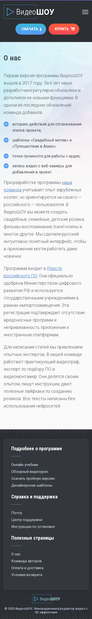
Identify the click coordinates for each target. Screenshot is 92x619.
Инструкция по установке (33, 526)
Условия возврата (26, 575)
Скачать (30, 29)
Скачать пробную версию (33, 478)
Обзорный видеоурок (29, 471)
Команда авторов (26, 561)
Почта (16, 513)
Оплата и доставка (27, 568)
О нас (16, 554)
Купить (62, 29)
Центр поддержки (26, 520)
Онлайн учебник (24, 465)
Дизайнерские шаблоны (32, 485)
